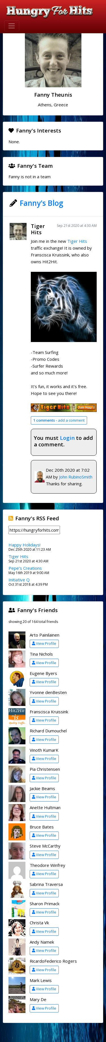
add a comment (59, 420)
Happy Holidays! (24, 545)
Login (67, 437)
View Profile (44, 643)
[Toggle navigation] (11, 25)
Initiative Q (19, 580)
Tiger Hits (38, 229)
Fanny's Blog (41, 203)
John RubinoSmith (75, 477)
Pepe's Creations (25, 568)
